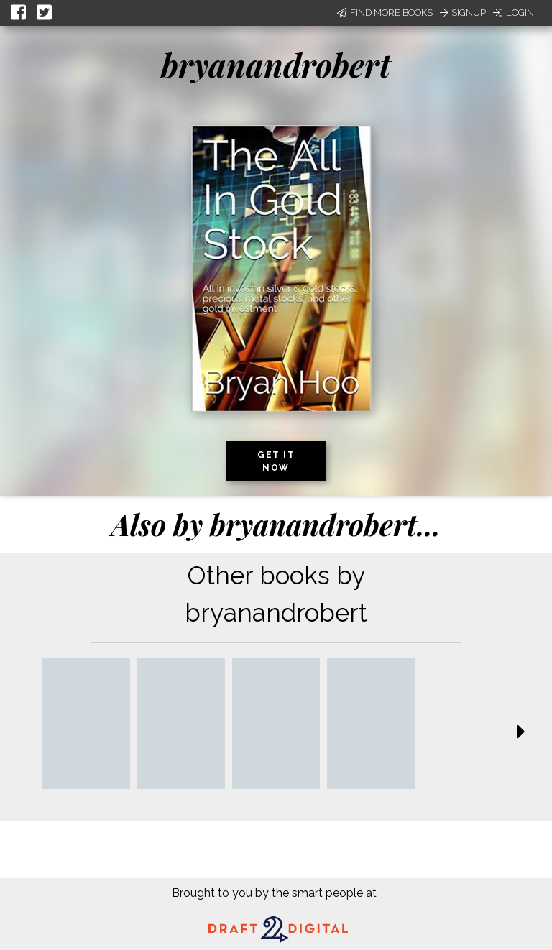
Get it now (276, 461)
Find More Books (385, 12)
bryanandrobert (276, 64)
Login (513, 12)
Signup (463, 12)
